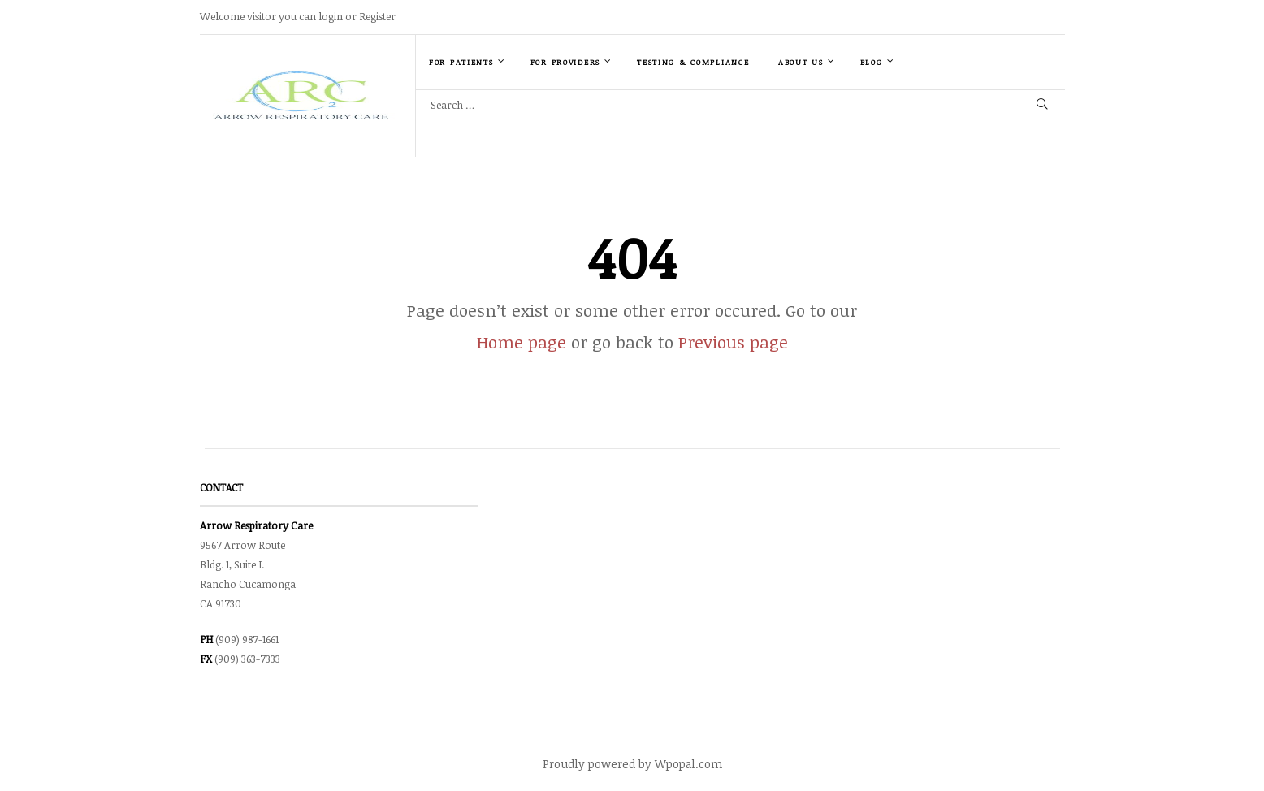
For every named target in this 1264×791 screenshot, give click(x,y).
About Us (806, 61)
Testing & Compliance (693, 62)
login (330, 16)
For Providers (571, 61)
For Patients (467, 61)
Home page (521, 342)
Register (377, 16)
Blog (877, 61)
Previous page (733, 342)
